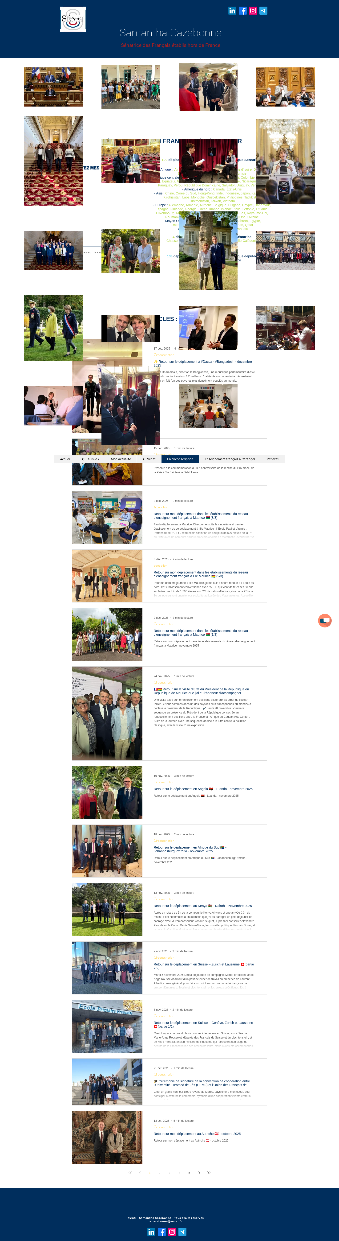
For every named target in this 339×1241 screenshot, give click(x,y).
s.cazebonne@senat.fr (165, 1221)
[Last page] (209, 1173)
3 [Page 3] (169, 1173)
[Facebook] (243, 11)
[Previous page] (140, 1173)
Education (160, 565)
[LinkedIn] (232, 11)
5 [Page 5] (189, 1173)
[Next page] (199, 1173)
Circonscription (164, 454)
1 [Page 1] (150, 1173)
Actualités (160, 507)
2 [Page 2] (160, 1173)
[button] (324, 620)
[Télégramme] (263, 11)
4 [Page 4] (179, 1173)
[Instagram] (253, 11)
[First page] (130, 1173)
